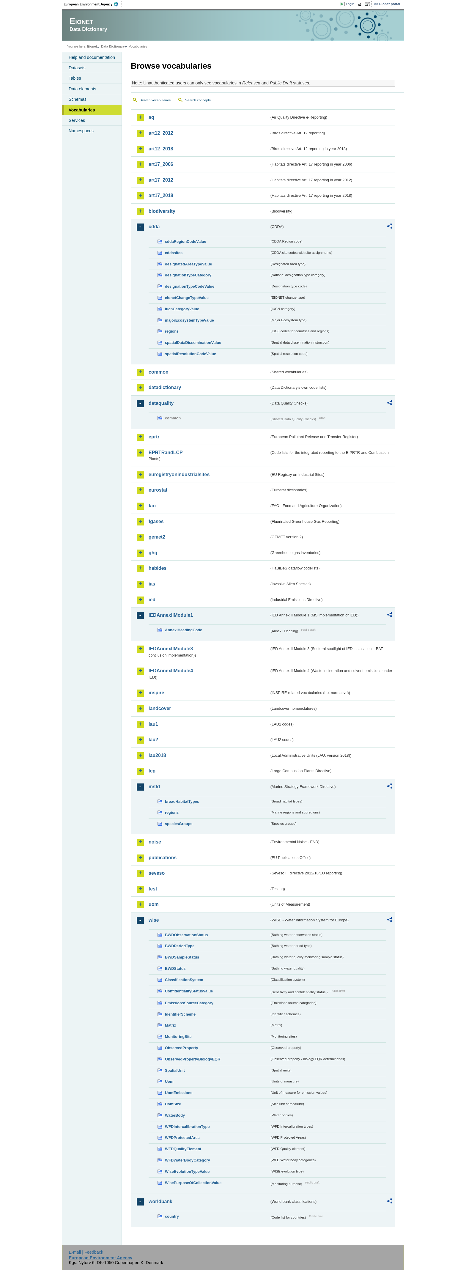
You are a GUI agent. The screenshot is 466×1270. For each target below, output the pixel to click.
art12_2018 (161, 148)
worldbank (160, 1201)
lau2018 (157, 755)
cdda (154, 226)
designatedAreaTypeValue (188, 264)
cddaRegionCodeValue (185, 241)
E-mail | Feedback (86, 1252)
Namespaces (81, 130)
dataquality (161, 403)
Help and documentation (92, 57)
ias (152, 583)
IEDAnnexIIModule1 (171, 615)
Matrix (170, 1025)
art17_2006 (161, 164)
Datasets (77, 67)
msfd (154, 786)
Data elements (82, 88)
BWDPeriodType (179, 946)
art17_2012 (161, 179)
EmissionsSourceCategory (189, 1003)
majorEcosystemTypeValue (189, 320)
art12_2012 (161, 133)
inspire (156, 692)
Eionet (92, 46)
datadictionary (165, 387)
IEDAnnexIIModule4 (171, 670)
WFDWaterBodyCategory (187, 1160)
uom (154, 904)
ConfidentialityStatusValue (189, 991)
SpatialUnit (175, 1070)
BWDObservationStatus (186, 935)
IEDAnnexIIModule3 (171, 648)
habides (157, 568)
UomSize (173, 1104)
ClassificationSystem (184, 980)
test (153, 888)
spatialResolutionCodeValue (190, 354)
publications (163, 857)
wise (154, 920)
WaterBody (175, 1115)
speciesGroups (178, 824)
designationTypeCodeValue (189, 286)
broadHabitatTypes (182, 801)
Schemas (77, 99)
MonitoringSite (178, 1036)
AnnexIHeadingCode (183, 630)
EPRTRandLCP (166, 452)
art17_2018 (161, 195)
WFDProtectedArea (182, 1137)
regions (172, 331)
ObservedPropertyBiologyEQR (192, 1059)
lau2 (153, 739)
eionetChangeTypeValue (187, 297)
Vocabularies (82, 110)
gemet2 (157, 536)
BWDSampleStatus (182, 957)
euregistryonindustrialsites (179, 474)
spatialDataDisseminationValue (193, 342)
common (159, 371)
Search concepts (198, 100)
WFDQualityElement (183, 1149)
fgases (156, 521)
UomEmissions (178, 1092)
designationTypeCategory (188, 275)
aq (151, 117)
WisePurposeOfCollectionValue (193, 1183)
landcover (160, 708)
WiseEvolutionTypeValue (187, 1171)
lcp (152, 770)
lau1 (153, 724)
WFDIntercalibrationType (187, 1126)
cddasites (173, 253)
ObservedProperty (181, 1048)
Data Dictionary (113, 46)
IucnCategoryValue (182, 309)
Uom (169, 1081)
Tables (75, 78)
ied (152, 599)
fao (152, 505)
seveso (157, 873)
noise (155, 841)
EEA (93, 4)
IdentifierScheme (180, 1014)
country (172, 1216)
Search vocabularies (155, 100)
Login (350, 4)
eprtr (154, 436)
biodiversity (162, 211)
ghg (153, 552)
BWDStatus (175, 968)
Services (77, 120)
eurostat (158, 489)
